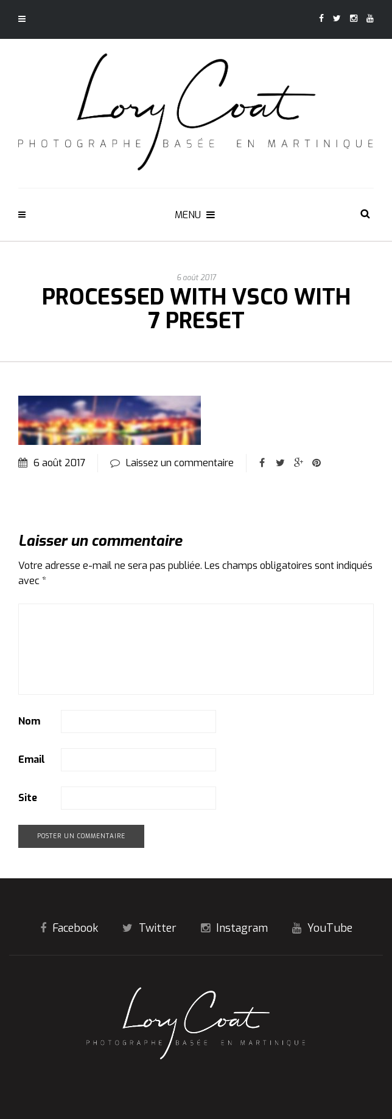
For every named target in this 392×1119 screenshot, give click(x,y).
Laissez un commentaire (180, 462)
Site (27, 797)
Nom (29, 721)
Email (31, 759)
